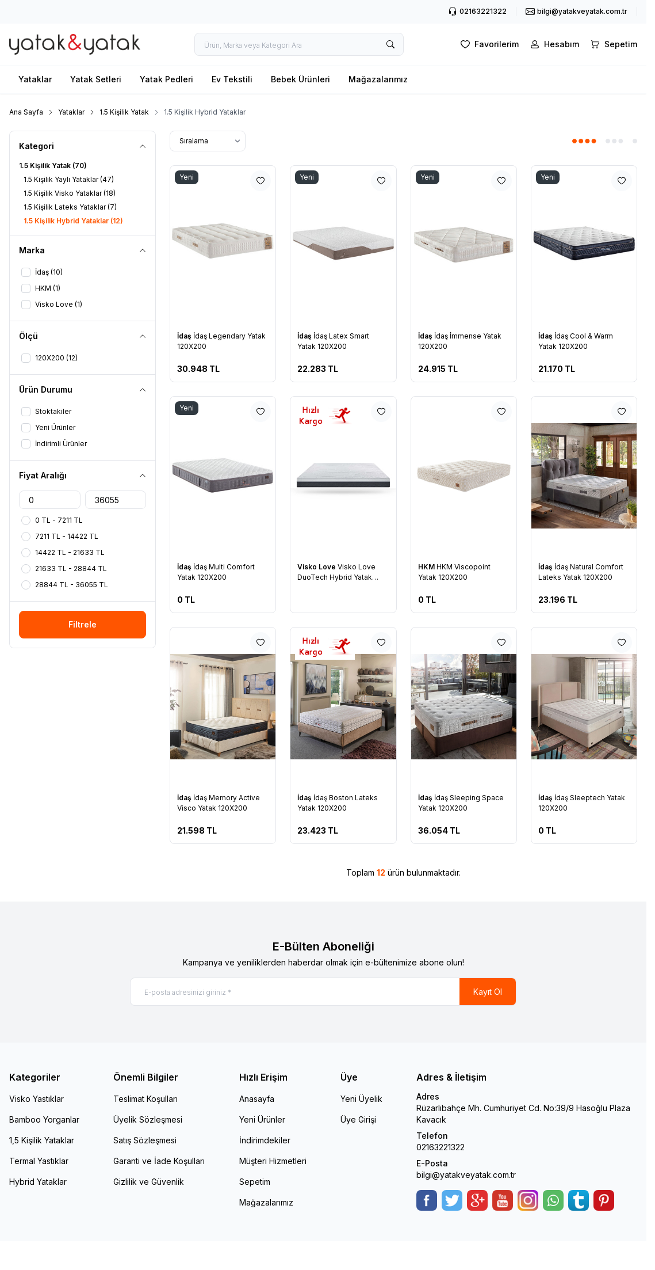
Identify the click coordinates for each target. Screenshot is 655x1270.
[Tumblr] (578, 1201)
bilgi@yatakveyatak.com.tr (466, 1175)
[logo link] (74, 44)
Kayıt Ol (487, 992)
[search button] (390, 44)
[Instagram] (528, 1201)
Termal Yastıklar (38, 1161)
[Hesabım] (553, 44)
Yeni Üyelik (361, 1099)
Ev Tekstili (232, 79)
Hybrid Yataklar (38, 1182)
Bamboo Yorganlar (44, 1120)
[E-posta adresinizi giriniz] (323, 992)
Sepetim (254, 1182)
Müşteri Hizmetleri (273, 1161)
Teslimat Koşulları (145, 1099)
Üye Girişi (358, 1120)
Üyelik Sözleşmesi (147, 1120)
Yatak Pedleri (166, 79)
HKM (427, 566)
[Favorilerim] (488, 44)
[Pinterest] (603, 1201)
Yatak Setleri (95, 79)
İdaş (185, 336)
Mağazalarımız (378, 79)
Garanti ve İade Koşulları (159, 1161)
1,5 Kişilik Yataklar (41, 1141)
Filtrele (82, 624)
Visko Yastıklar (36, 1099)
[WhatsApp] (553, 1201)
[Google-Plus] (477, 1201)
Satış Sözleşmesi (145, 1141)
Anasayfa (256, 1099)
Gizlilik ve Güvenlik (148, 1182)
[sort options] (208, 141)
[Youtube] (502, 1201)
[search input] (299, 44)
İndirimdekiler (264, 1141)
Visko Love (317, 566)
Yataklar (35, 79)
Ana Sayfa (26, 112)
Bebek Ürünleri (300, 79)
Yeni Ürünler (262, 1120)
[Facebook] (426, 1201)
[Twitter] (452, 1201)
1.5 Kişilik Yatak (124, 112)
